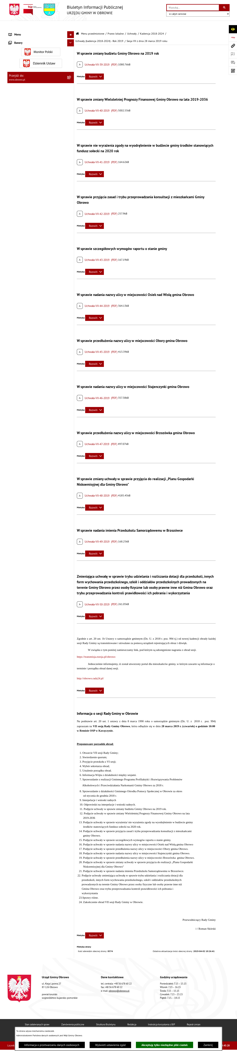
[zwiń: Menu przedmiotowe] (71, 32)
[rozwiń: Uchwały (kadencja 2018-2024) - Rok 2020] (71, 323)
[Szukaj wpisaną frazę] (224, 7)
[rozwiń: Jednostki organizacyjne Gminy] (71, 492)
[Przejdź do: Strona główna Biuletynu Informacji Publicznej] (77, 24)
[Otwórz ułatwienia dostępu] (233, 29)
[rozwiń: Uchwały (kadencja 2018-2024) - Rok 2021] (71, 337)
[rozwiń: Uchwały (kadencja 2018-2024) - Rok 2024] (71, 377)
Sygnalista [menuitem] (15, 743)
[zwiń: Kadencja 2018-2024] (71, 125)
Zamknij (208, 1045)
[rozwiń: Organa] (71, 51)
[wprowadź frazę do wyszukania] (192, 7)
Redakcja (131, 1015)
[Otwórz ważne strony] (233, 54)
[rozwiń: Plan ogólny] (71, 586)
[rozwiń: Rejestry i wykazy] (71, 646)
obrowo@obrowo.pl (119, 981)
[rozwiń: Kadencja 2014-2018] (71, 116)
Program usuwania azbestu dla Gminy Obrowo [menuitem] (35, 711)
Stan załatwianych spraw (37, 1015)
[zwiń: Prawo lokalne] (71, 69)
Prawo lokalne (116, 24)
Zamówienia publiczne (72, 1015)
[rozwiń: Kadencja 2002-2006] (71, 97)
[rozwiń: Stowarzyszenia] (71, 627)
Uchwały (132, 24)
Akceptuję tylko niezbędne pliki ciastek (164, 1045)
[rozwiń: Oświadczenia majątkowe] (71, 539)
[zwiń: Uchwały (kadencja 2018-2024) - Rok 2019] (71, 148)
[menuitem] (40, 41)
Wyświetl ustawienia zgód (110, 1045)
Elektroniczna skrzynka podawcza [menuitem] (28, 697)
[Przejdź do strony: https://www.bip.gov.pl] (233, 37)
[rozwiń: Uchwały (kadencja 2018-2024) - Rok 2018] (71, 134)
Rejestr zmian (193, 1015)
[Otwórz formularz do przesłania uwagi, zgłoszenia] (233, 62)
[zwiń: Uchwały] (71, 88)
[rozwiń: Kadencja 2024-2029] (71, 391)
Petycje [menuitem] (13, 683)
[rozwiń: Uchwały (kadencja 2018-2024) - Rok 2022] (71, 350)
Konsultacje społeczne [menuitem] (22, 704)
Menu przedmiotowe (92, 24)
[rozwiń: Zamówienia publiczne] (71, 511)
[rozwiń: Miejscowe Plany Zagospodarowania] (71, 576)
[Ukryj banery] (70, 765)
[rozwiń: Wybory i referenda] (71, 718)
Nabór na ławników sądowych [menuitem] (26, 725)
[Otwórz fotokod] (233, 71)
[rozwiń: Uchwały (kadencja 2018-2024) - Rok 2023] (71, 364)
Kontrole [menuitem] (14, 756)
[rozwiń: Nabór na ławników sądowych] (71, 725)
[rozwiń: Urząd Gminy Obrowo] (71, 60)
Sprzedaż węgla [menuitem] (18, 750)
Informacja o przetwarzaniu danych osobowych (51, 1045)
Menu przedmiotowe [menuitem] (21, 32)
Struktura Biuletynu (106, 1015)
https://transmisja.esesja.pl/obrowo (96, 647)
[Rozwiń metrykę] (94, 67)
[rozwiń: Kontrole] (71, 756)
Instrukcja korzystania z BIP (161, 1015)
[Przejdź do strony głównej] (65, 10)
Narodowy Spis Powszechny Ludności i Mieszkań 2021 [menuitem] (37, 734)
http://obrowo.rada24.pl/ (90, 669)
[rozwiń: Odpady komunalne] (71, 636)
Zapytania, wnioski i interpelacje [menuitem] (27, 690)
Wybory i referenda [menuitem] (20, 718)
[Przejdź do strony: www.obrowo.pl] (233, 46)
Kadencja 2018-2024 (152, 24)
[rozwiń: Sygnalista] (71, 743)
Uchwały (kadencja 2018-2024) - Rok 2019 (99, 31)
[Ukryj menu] (70, 25)
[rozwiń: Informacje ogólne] (71, 41)
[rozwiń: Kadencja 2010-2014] (71, 107)
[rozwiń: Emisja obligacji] (71, 655)
